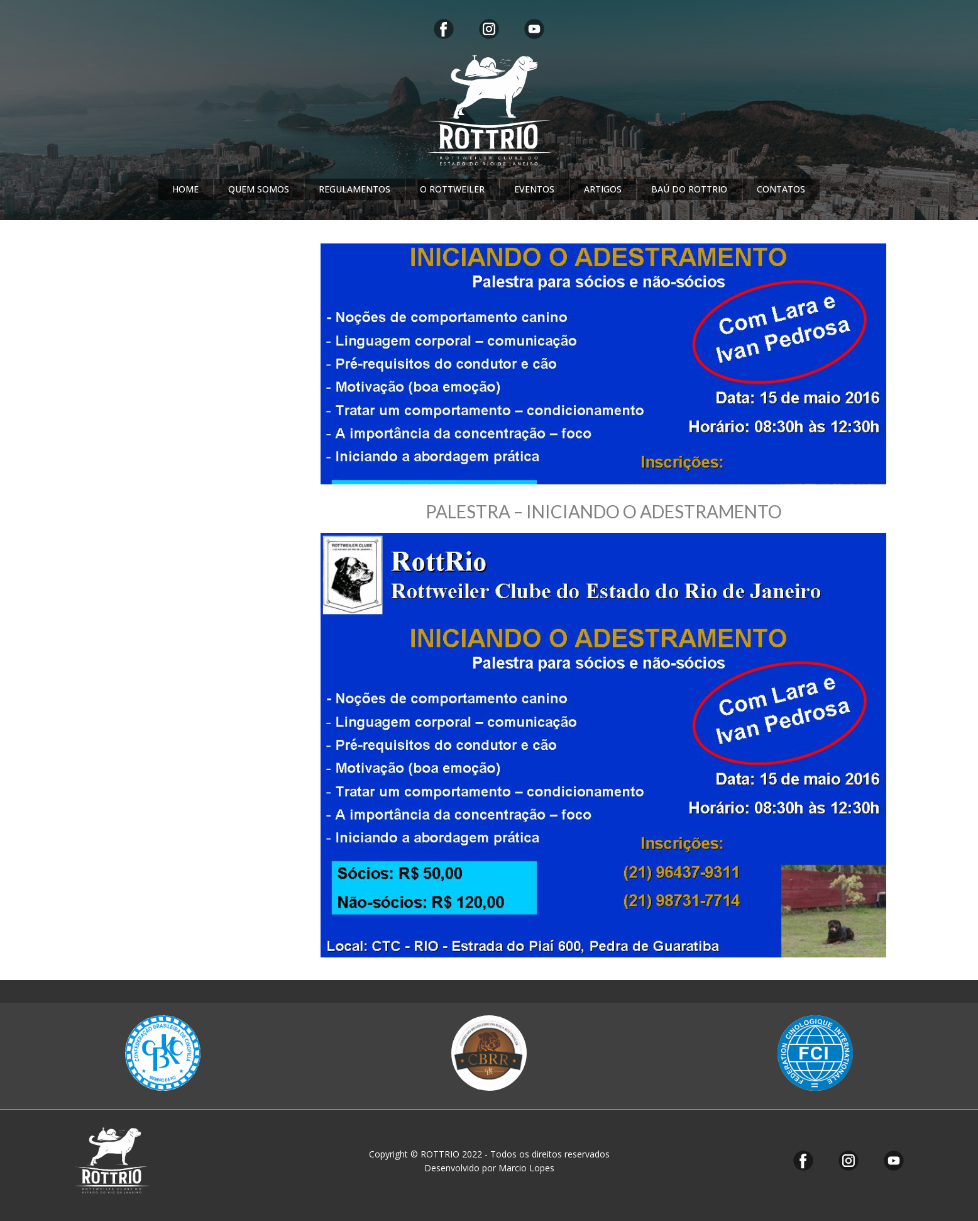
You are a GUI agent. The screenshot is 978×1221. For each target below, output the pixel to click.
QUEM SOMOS (258, 189)
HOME (185, 189)
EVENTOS (534, 189)
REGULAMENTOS (354, 189)
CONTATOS (781, 189)
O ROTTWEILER (452, 189)
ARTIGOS (603, 189)
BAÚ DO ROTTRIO (689, 189)
